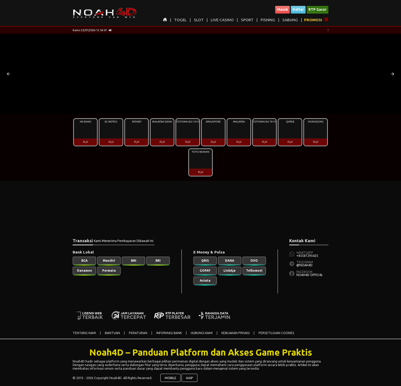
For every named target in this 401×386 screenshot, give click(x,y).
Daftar (298, 9)
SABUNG (290, 20)
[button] (8, 74)
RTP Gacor (317, 9)
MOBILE (170, 378)
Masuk (282, 9)
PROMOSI (313, 20)
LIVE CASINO (222, 20)
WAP (189, 378)
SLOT (199, 20)
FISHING (268, 20)
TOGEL (180, 20)
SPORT (247, 20)
